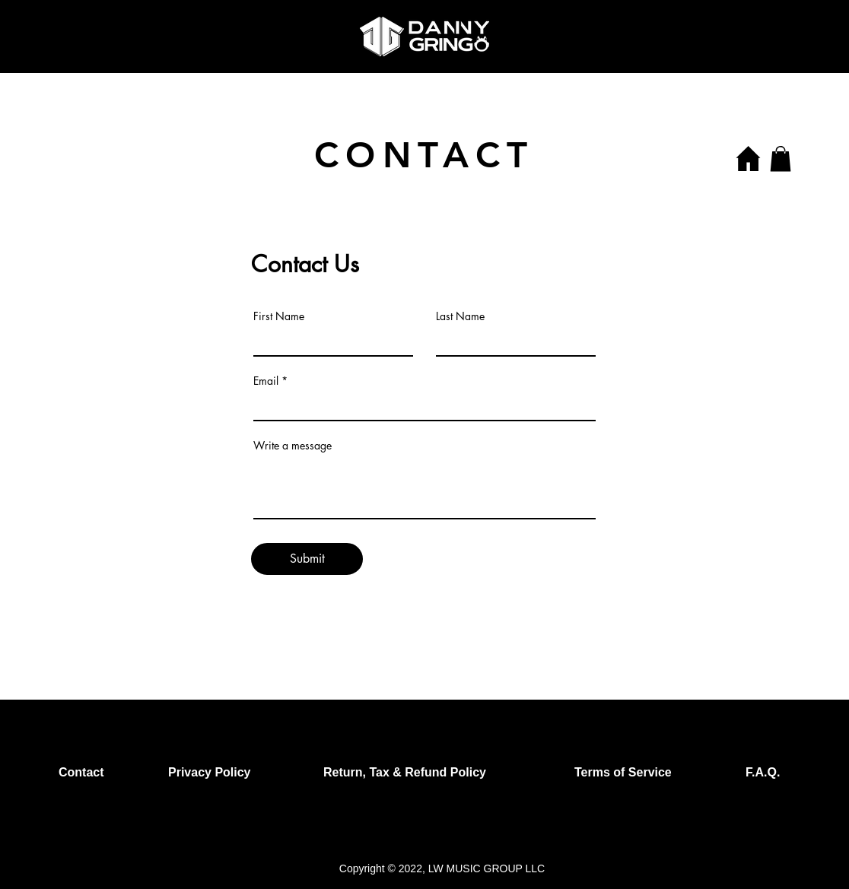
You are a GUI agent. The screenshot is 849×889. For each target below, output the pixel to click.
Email (265, 381)
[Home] (748, 158)
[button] (780, 158)
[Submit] (307, 559)
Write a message (292, 445)
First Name (278, 316)
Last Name (460, 316)
